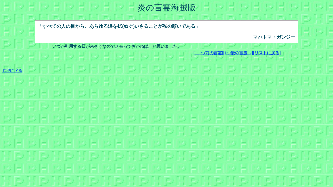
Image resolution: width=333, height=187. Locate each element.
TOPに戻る (12, 70)
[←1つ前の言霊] (208, 53)
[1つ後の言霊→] (238, 53)
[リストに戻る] (267, 53)
